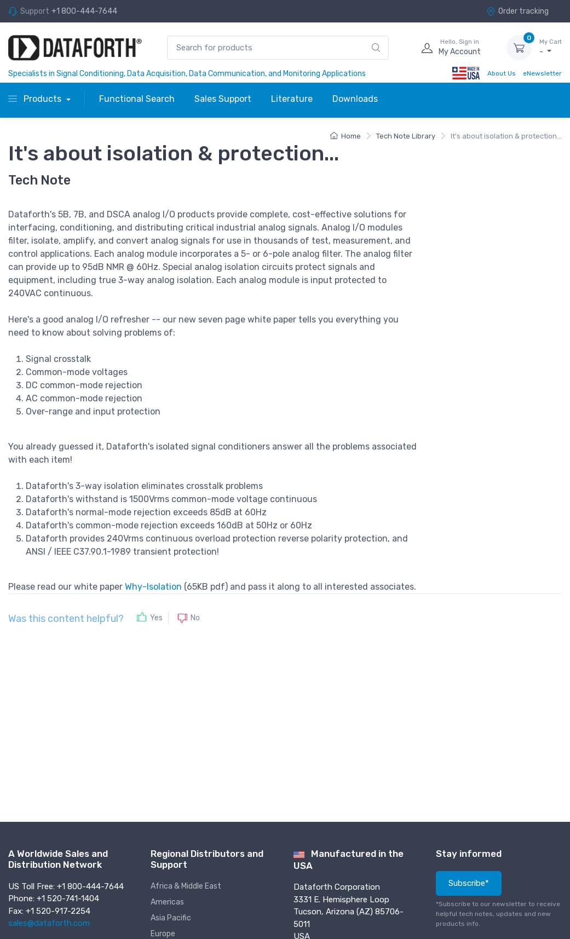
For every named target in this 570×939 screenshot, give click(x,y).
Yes (156, 618)
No (195, 618)
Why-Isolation (153, 586)
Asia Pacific (171, 918)
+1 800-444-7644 (84, 11)
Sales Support (222, 99)
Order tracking (517, 11)
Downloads (355, 99)
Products (36, 99)
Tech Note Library (405, 136)
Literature (292, 99)
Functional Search (137, 99)
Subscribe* (468, 883)
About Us (501, 73)
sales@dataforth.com (49, 923)
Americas (167, 902)
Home (345, 136)
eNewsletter (542, 73)
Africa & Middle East (186, 886)
